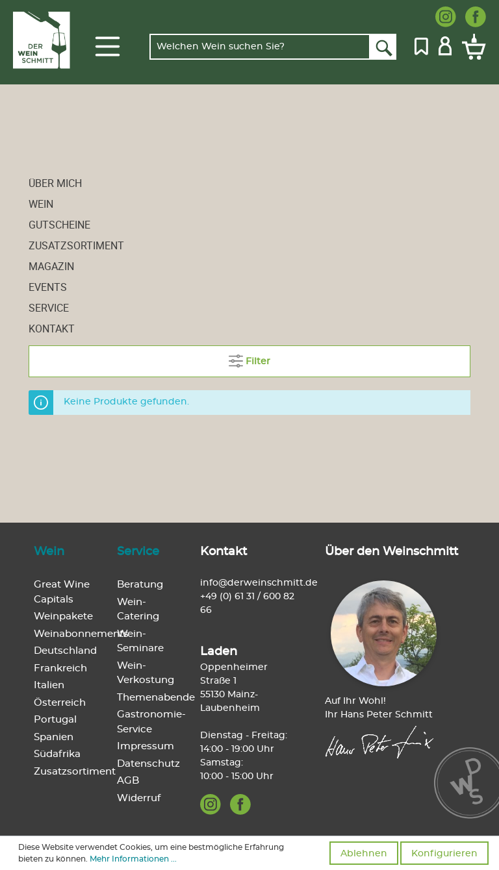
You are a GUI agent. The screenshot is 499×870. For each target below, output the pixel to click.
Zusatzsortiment (76, 245)
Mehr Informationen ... (133, 859)
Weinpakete (63, 616)
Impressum (145, 746)
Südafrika (57, 754)
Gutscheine (59, 225)
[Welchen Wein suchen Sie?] (259, 47)
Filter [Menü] (249, 358)
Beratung (140, 585)
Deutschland (65, 651)
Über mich (55, 183)
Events (48, 287)
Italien (49, 685)
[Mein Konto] (445, 45)
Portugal (55, 720)
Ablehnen (363, 853)
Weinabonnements (81, 634)
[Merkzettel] (421, 45)
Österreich (60, 703)
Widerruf (138, 798)
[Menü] (107, 47)
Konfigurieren (444, 853)
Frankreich (60, 668)
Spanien (53, 737)
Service (49, 308)
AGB (128, 781)
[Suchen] (383, 47)
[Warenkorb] (471, 47)
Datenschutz (148, 764)
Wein (41, 204)
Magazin (51, 266)
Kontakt (52, 328)
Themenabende (156, 697)
